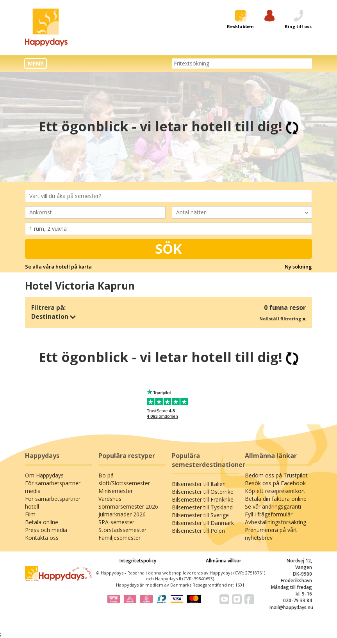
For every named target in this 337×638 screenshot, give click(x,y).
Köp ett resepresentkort (275, 491)
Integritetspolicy (137, 560)
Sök (168, 249)
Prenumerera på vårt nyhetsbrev (271, 533)
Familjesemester (119, 537)
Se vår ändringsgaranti (273, 506)
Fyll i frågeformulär (268, 514)
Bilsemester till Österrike (203, 491)
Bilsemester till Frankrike (203, 499)
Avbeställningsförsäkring (275, 522)
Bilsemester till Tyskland (202, 507)
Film (30, 514)
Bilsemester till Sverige (200, 515)
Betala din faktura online (276, 498)
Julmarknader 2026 (122, 514)
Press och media (46, 530)
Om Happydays (44, 475)
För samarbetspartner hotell (52, 502)
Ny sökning (298, 266)
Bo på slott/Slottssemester (124, 479)
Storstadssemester (122, 530)
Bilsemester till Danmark (203, 523)
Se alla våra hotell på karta (58, 266)
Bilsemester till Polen (198, 530)
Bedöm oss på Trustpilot (276, 475)
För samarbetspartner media (52, 487)
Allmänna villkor (223, 560)
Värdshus (109, 498)
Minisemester (115, 491)
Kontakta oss (42, 537)
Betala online (41, 522)
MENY (35, 63)
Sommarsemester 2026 (128, 506)
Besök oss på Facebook (275, 483)
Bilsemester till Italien (199, 484)
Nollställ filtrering (282, 319)
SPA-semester (116, 522)
